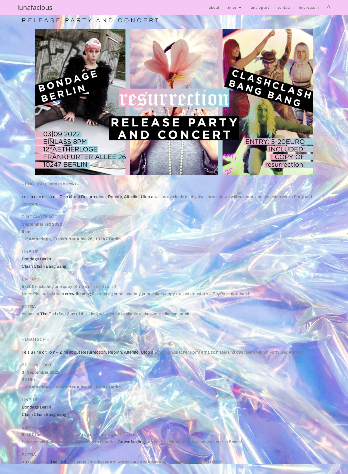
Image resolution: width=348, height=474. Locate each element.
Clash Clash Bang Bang (44, 266)
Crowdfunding (131, 442)
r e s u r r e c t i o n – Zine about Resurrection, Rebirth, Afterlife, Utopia (88, 197)
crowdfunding (78, 294)
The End (48, 314)
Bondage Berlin (36, 259)
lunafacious (34, 7)
